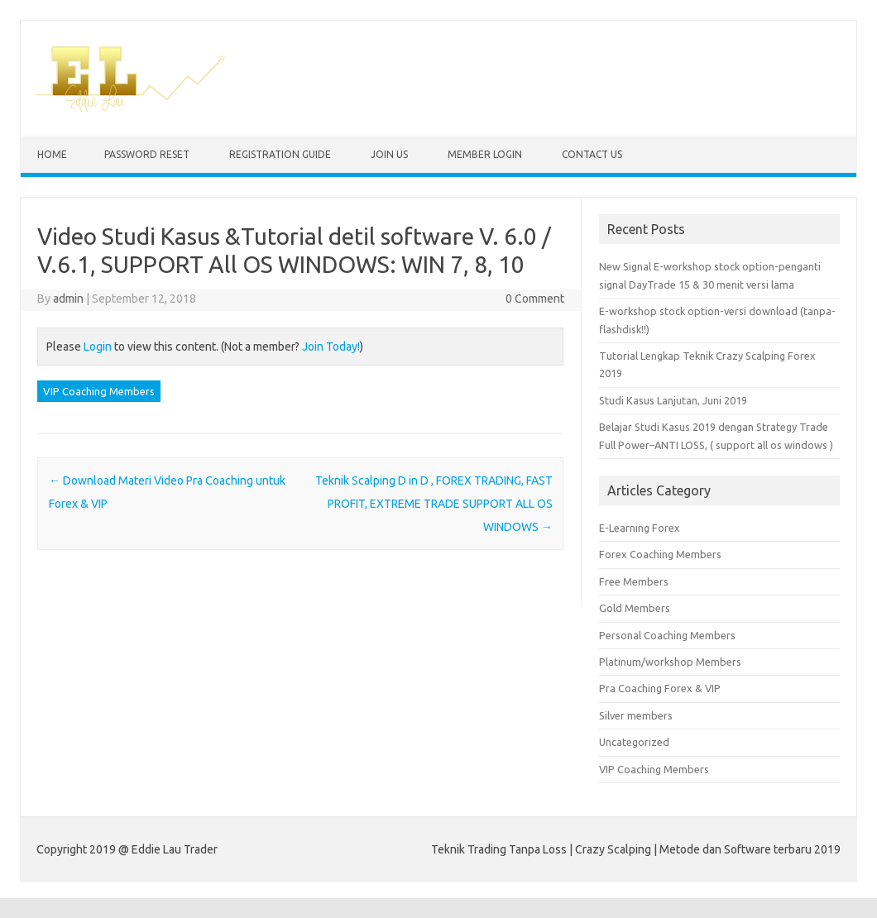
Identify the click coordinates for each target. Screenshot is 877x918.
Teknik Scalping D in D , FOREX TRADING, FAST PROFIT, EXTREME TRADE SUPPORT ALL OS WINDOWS (434, 503)
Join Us (389, 154)
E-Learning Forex (639, 527)
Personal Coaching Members (667, 635)
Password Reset (146, 154)
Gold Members (634, 608)
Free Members (634, 581)
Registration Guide (280, 154)
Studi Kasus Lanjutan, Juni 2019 (673, 400)
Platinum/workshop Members (670, 661)
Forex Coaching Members (660, 554)
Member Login (485, 154)
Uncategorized (634, 742)
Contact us (592, 154)
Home (52, 154)
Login (98, 346)
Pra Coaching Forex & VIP (660, 688)
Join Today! (331, 346)
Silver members (636, 715)
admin (68, 298)
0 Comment (535, 298)
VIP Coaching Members (99, 391)
